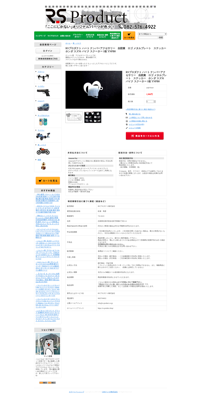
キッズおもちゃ (48, 120)
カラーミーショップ (76, 392)
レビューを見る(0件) (136, 124)
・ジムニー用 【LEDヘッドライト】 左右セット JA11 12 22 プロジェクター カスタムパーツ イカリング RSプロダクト (48, 244)
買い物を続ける (135, 114)
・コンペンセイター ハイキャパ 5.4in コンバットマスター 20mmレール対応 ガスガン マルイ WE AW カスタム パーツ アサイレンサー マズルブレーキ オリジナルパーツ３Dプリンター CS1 (48, 290)
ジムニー (48, 106)
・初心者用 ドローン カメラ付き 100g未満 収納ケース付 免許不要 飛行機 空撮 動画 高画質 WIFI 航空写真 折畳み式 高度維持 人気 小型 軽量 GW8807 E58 (48, 198)
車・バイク (48, 150)
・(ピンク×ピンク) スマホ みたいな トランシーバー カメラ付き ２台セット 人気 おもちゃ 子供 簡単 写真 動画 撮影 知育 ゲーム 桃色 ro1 (48, 233)
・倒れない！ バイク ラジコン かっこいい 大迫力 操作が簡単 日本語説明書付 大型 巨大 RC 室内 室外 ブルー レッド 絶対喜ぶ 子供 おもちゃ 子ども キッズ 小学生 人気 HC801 (48, 221)
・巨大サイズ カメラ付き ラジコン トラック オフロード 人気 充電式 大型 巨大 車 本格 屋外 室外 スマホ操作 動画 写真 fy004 (48, 209)
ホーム (67, 43)
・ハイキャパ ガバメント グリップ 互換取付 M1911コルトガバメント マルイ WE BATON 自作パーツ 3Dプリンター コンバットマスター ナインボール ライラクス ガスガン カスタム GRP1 (48, 316)
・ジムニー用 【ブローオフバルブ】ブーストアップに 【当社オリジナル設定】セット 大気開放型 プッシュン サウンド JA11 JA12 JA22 (47, 254)
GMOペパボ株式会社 (110, 392)
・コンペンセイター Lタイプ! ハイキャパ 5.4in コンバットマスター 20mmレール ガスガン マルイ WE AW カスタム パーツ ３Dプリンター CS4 (48, 303)
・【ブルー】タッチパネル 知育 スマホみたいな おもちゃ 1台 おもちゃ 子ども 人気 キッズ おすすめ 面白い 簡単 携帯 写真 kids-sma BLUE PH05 (47, 278)
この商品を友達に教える (138, 121)
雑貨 (48, 164)
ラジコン (48, 135)
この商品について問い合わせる (140, 118)
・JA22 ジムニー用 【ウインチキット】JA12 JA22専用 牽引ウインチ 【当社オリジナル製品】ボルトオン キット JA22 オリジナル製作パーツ (47, 266)
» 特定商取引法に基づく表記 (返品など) (140, 109)
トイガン (48, 91)
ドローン (48, 76)
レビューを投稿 (135, 128)
